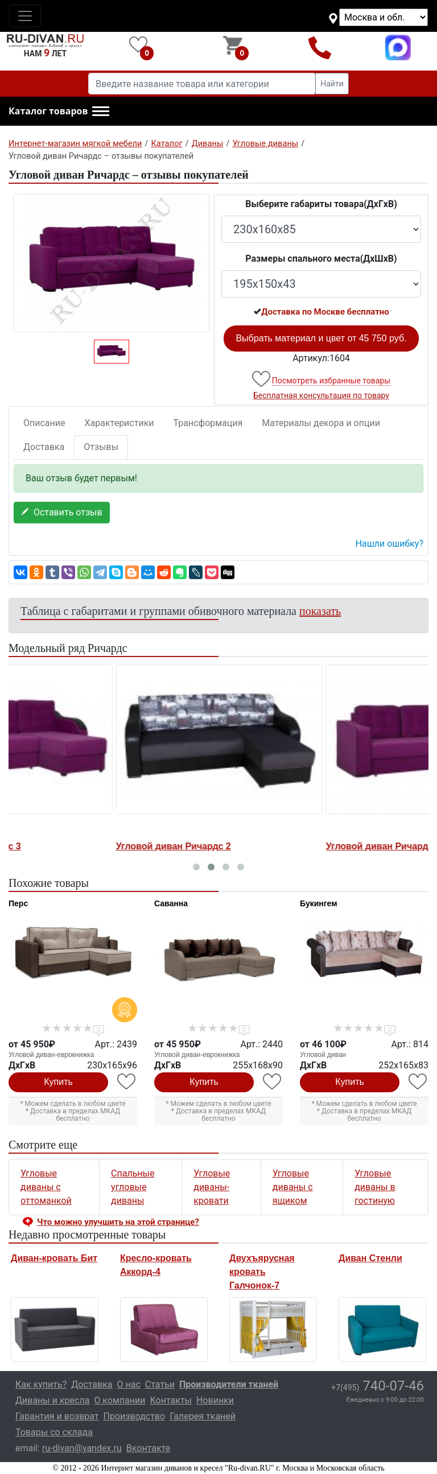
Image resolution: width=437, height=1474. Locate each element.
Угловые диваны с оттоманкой (46, 1187)
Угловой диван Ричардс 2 (277, 846)
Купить (58, 1082)
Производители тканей (228, 1384)
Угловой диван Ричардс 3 (67, 846)
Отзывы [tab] (101, 446)
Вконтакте (148, 1448)
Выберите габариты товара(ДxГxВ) (321, 204)
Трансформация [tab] (208, 423)
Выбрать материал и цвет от (321, 338)
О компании (119, 1400)
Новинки (215, 1400)
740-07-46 (377, 1386)
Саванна (171, 903)
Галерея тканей (203, 1416)
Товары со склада (54, 1432)
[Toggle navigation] (25, 16)
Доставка (43, 446)
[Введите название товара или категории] (202, 83)
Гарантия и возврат (57, 1416)
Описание (44, 423)
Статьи (160, 1384)
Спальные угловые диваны (132, 1187)
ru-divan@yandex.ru (82, 1448)
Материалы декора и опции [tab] (321, 423)
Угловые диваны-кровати (211, 1187)
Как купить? (41, 1384)
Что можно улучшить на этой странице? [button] (118, 1222)
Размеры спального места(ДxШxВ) (321, 258)
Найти (332, 83)
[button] (59, 111)
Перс (18, 903)
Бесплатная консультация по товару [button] (321, 395)
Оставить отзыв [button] (61, 512)
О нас (129, 1384)
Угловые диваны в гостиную (374, 1187)
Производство (135, 1416)
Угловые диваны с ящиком (293, 1187)
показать (320, 611)
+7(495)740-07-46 (320, 47)
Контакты (170, 1400)
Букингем (318, 903)
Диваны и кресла (52, 1400)
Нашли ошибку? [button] (389, 543)
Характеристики (119, 423)
